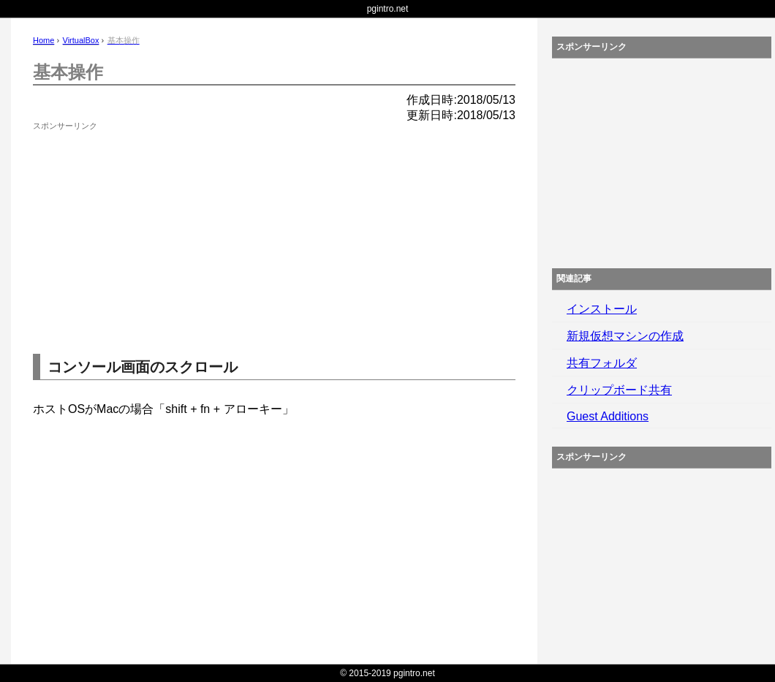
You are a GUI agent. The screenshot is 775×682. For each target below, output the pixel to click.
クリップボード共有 (619, 390)
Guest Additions (608, 416)
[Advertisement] (142, 226)
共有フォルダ (602, 363)
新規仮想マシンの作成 (625, 336)
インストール (602, 309)
